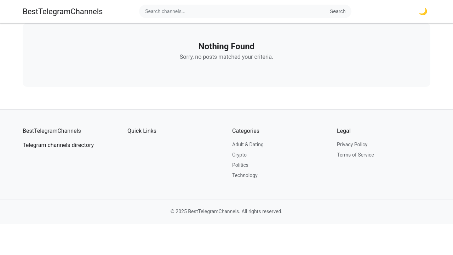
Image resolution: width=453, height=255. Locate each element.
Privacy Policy (352, 144)
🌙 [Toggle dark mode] (423, 11)
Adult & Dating (248, 144)
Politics (240, 165)
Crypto (239, 155)
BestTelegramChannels (63, 11)
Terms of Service (355, 155)
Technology (245, 175)
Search (337, 11)
